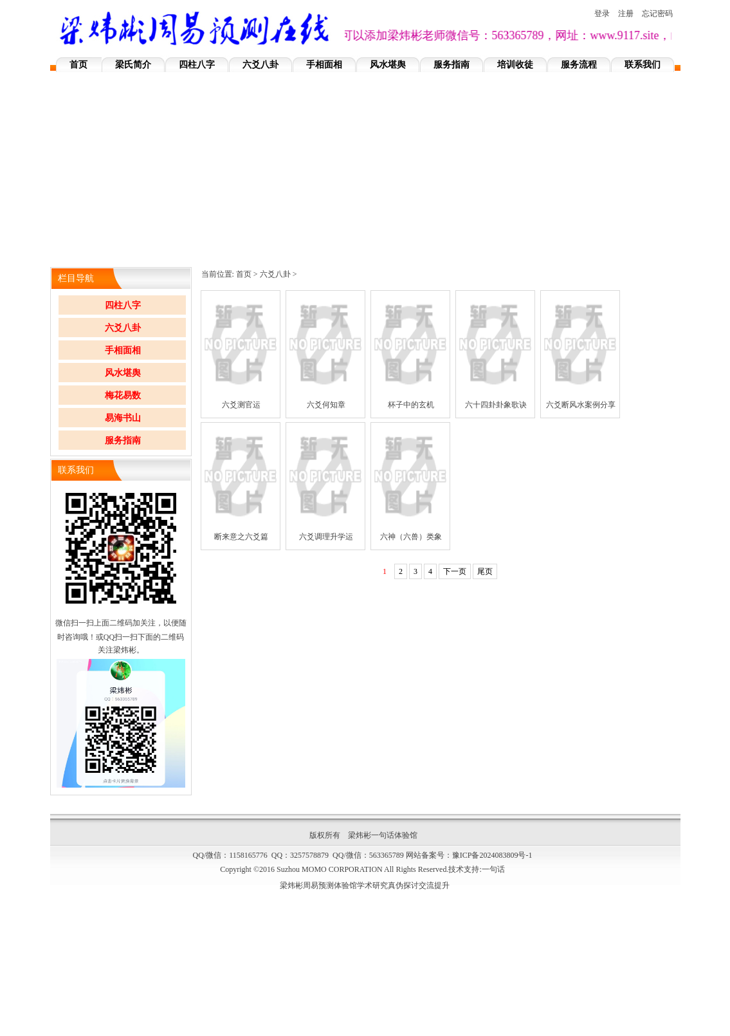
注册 (626, 13)
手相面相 (324, 64)
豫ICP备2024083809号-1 (492, 855)
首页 (78, 64)
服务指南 (451, 64)
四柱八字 (197, 64)
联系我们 (643, 64)
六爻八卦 (260, 64)
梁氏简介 (133, 64)
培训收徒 (515, 64)
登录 (602, 13)
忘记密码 (657, 13)
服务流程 (579, 64)
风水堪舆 (388, 64)
